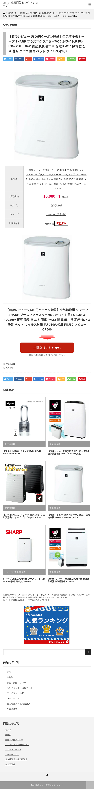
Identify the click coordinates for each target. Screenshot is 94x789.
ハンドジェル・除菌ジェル (19, 688)
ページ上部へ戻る (90, 785)
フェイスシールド (15, 693)
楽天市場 (49, 223)
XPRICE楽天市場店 (56, 214)
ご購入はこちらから (47, 347)
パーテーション (14, 698)
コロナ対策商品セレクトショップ (51, 785)
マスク (10, 672)
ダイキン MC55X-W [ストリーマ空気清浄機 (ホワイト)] (26, 600)
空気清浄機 (10, 25)
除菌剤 (10, 677)
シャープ (9, 572)
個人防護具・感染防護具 (18, 703)
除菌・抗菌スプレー (16, 682)
